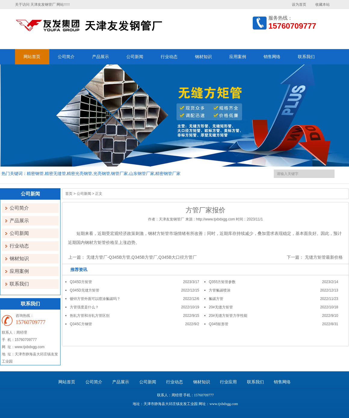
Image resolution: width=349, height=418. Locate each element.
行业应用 (228, 382)
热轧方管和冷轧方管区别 (90, 316)
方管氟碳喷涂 (219, 290)
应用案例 (237, 57)
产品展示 (100, 57)
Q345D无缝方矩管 (84, 290)
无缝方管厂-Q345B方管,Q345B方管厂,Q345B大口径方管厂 (141, 257)
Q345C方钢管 (81, 324)
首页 (69, 194)
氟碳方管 (216, 299)
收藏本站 (322, 4)
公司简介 (66, 57)
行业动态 (169, 57)
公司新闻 (134, 57)
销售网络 (272, 57)
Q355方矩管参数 (222, 282)
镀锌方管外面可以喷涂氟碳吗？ (95, 299)
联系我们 (306, 57)
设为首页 (299, 4)
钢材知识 (203, 57)
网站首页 (31, 57)
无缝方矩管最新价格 (324, 257)
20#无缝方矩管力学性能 (228, 316)
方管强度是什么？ (84, 307)
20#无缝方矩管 (221, 307)
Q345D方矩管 (81, 282)
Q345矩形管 (218, 324)
